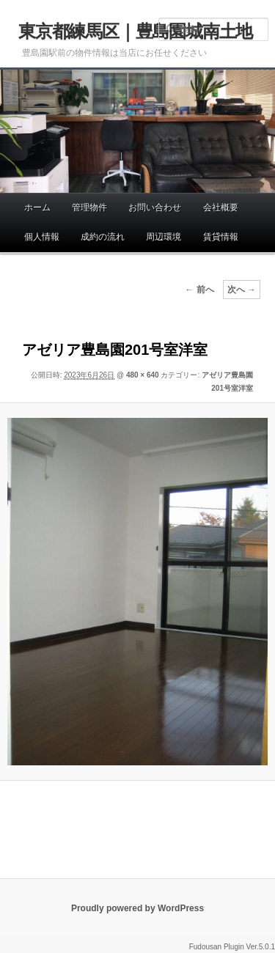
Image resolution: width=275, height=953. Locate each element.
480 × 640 (142, 375)
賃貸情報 (220, 237)
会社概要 (220, 207)
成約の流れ (103, 237)
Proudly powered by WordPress (137, 908)
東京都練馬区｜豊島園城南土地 (135, 31)
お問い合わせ (154, 207)
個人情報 (41, 237)
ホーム (37, 207)
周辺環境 (163, 237)
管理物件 (89, 207)
